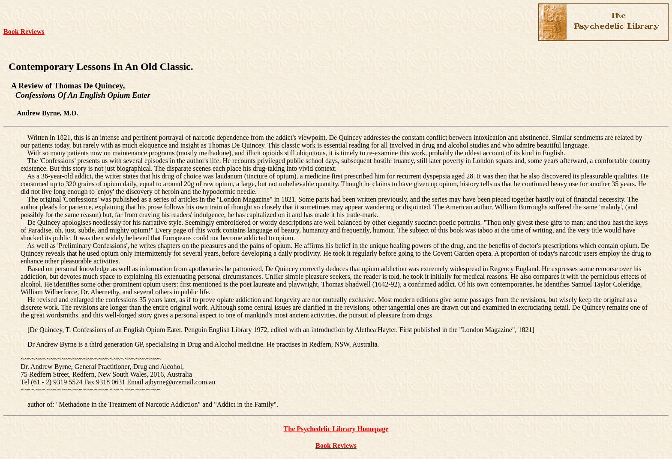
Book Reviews (24, 31)
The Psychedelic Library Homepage (336, 428)
